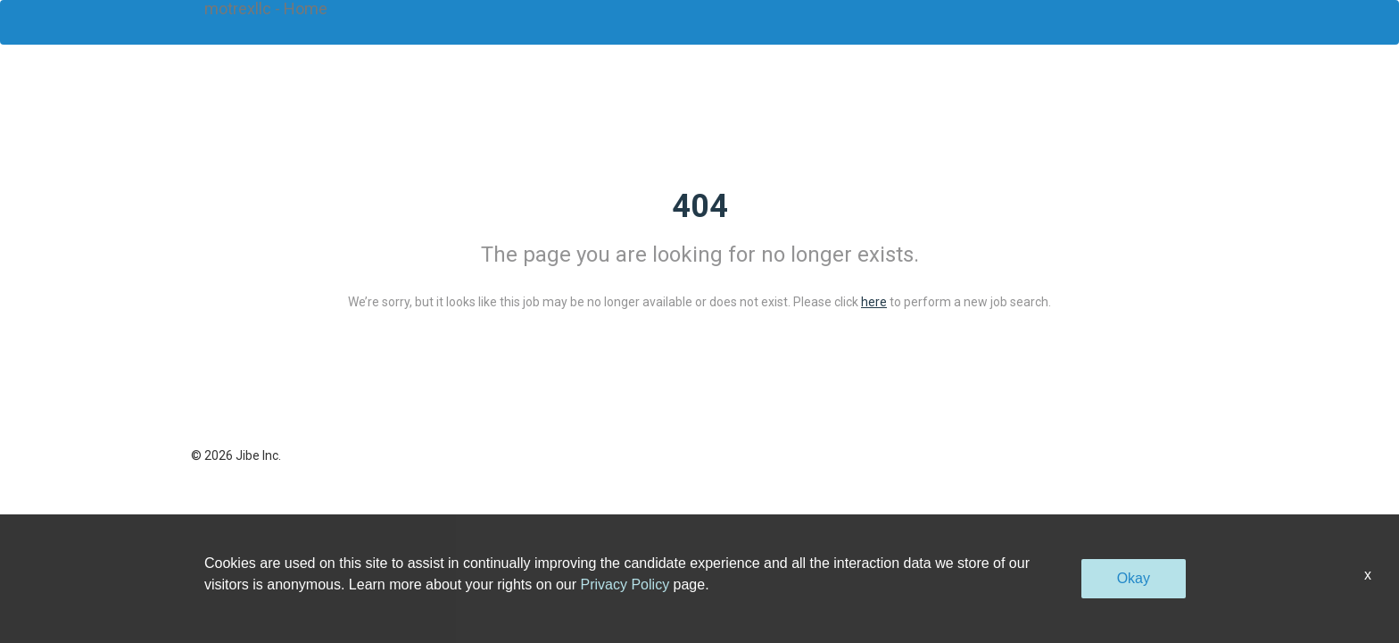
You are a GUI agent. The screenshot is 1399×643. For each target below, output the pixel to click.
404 (700, 206)
